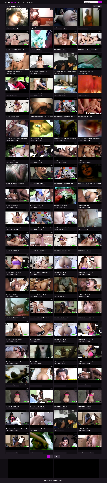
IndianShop (13, 2)
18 (65, 229)
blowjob (32, 140)
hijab (41, 140)
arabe (61, 28)
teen (7, 51)
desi (15, 318)
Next (56, 456)
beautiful (13, 385)
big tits (91, 452)
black (59, 363)
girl (86, 73)
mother (83, 118)
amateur (8, 28)
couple (12, 28)
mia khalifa (81, 452)
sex (79, 28)
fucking (59, 95)
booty (83, 73)
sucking (32, 51)
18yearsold (61, 229)
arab (88, 296)
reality (17, 28)
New (99, 6)
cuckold (63, 363)
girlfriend (8, 385)
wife (61, 73)
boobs (86, 95)
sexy (80, 73)
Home (24, 2)
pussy (83, 28)
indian (8, 229)
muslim (16, 51)
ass (36, 51)
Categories (30, 2)
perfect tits (16, 229)
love (17, 385)
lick (15, 95)
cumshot (63, 385)
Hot (95, 6)
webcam (65, 28)
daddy (35, 363)
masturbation (63, 296)
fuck (82, 229)
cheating (35, 118)
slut (14, 73)
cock (86, 28)
